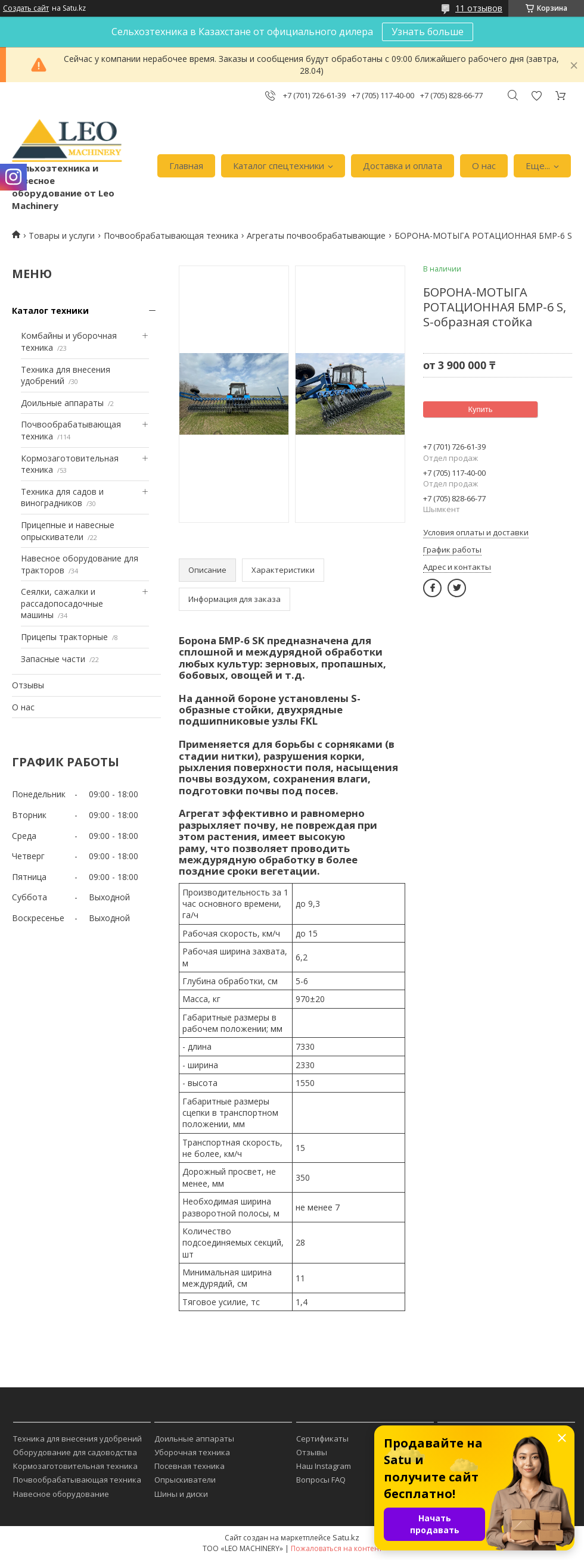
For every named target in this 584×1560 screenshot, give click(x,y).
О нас (484, 165)
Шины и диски (181, 1494)
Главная (186, 165)
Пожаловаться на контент (336, 1548)
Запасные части (53, 658)
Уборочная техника (192, 1452)
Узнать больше (428, 31)
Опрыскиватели (185, 1479)
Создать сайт (26, 8)
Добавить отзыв (536, 96)
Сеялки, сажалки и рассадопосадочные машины (62, 603)
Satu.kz (346, 1537)
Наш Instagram (323, 1466)
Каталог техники (50, 310)
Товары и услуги (62, 235)
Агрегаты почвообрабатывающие (316, 235)
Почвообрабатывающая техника (171, 235)
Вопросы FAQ (321, 1479)
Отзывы (28, 685)
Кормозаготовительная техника (75, 1466)
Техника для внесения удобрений (77, 1438)
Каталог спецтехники (278, 165)
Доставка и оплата (402, 165)
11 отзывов (478, 8)
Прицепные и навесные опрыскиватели (67, 530)
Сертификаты (322, 1438)
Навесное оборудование (61, 1494)
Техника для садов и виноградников (62, 497)
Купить (480, 409)
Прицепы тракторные (64, 636)
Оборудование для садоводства (75, 1452)
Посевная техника (189, 1466)
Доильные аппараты (62, 402)
